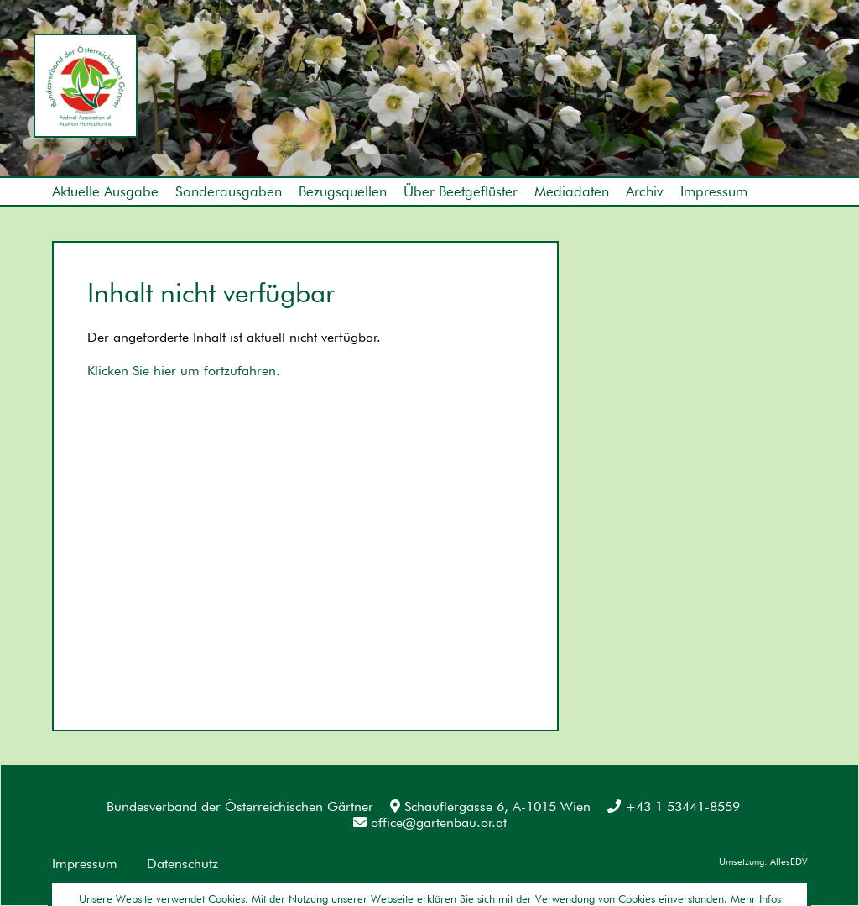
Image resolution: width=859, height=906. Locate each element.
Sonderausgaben (228, 191)
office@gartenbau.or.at (430, 822)
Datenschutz (182, 864)
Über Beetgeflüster (460, 191)
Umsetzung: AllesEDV (763, 861)
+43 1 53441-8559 (673, 806)
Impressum (713, 191)
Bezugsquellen (343, 191)
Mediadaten (571, 191)
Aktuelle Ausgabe (105, 191)
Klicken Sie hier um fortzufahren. (183, 371)
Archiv (645, 191)
